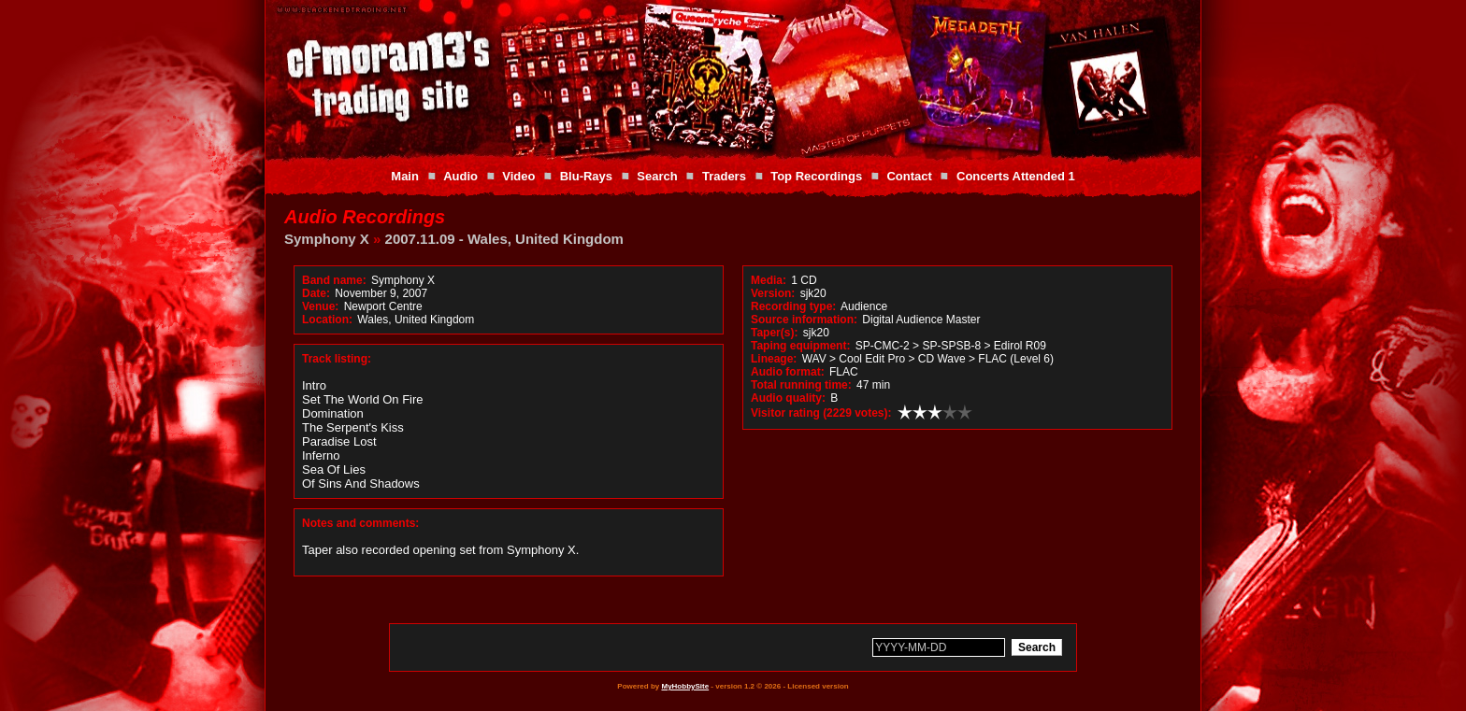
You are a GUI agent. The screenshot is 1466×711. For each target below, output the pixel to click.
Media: (768, 280)
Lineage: (774, 358)
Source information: (804, 319)
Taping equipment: (800, 345)
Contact (908, 176)
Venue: (320, 306)
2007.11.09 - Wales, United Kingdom (504, 239)
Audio (460, 176)
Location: (327, 319)
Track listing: (336, 358)
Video (518, 176)
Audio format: (788, 371)
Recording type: (793, 306)
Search (657, 176)
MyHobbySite (685, 686)
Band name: (334, 280)
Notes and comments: (360, 523)
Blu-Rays (586, 176)
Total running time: (801, 384)
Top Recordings (816, 176)
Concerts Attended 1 (1015, 176)
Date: (316, 293)
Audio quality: (788, 398)
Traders (724, 176)
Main (405, 176)
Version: (773, 293)
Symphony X (326, 239)
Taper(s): (774, 332)
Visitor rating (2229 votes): (821, 412)
